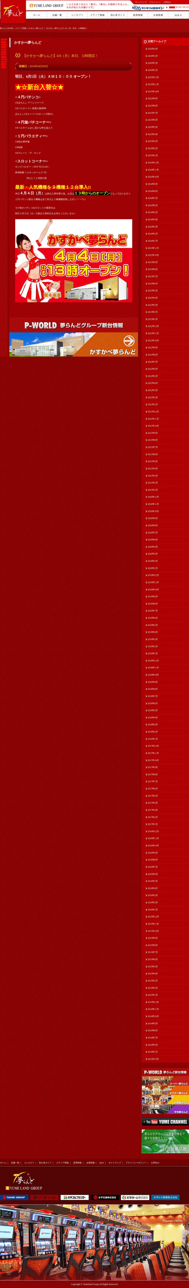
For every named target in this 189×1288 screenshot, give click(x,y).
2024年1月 (153, 241)
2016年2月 (153, 902)
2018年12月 (153, 660)
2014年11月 (153, 1009)
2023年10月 (153, 255)
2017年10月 (153, 760)
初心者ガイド (45, 1163)
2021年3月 (153, 475)
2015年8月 (153, 945)
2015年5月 (153, 966)
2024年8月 (153, 191)
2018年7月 (153, 696)
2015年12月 (153, 916)
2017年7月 (153, 781)
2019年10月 (153, 589)
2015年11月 (153, 924)
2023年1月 (153, 319)
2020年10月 (153, 511)
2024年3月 (153, 226)
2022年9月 (153, 347)
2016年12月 (153, 831)
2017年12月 (153, 746)
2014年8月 (153, 1030)
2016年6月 (153, 874)
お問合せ (167, 2)
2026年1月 (153, 70)
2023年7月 (153, 276)
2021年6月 (153, 454)
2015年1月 (153, 995)
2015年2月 (153, 988)
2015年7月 (153, 952)
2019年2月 (153, 646)
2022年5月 (153, 376)
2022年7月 (153, 362)
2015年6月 (153, 959)
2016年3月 (153, 895)
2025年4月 (153, 134)
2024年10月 (153, 176)
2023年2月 (153, 312)
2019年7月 (153, 610)
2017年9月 (153, 767)
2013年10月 (153, 1059)
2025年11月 (153, 84)
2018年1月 (153, 739)
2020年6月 (153, 539)
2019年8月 (153, 603)
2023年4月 (153, 297)
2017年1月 (153, 824)
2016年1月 (153, 909)
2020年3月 (153, 553)
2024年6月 (153, 205)
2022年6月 (153, 369)
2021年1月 (153, 490)
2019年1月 (153, 653)
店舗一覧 (15, 1163)
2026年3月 (153, 56)
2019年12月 (153, 575)
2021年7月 (153, 447)
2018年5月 (153, 710)
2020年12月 (153, 497)
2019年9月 (153, 596)
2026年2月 (153, 63)
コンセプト (29, 1163)
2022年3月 (153, 390)
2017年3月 (153, 810)
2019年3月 (153, 639)
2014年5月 (153, 1045)
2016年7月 (153, 867)
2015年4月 (153, 973)
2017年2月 (153, 817)
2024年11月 (153, 169)
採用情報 (77, 1163)
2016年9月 (153, 852)
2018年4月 (153, 717)
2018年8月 (153, 689)
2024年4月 (153, 219)
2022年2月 (153, 397)
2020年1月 (153, 568)
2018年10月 (153, 674)
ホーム (3, 1163)
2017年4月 (153, 803)
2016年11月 (153, 838)
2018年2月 (153, 731)
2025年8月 (153, 105)
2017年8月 (153, 774)
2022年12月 (153, 326)
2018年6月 (153, 703)
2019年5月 (153, 625)
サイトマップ (140, 2)
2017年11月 (153, 753)
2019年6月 (153, 618)
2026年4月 (153, 48)
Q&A (101, 1163)
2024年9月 (153, 184)
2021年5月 (153, 461)
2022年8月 (153, 354)
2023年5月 (153, 290)
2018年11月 (153, 667)
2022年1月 (153, 404)
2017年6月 (153, 788)
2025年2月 (153, 148)
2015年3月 (153, 980)
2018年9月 (153, 682)
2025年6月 (153, 120)
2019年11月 (153, 582)
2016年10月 (153, 845)
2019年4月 (153, 632)
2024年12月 (153, 162)
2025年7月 (153, 113)
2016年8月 (153, 859)
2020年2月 (153, 561)
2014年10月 (153, 1016)
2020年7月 (153, 532)
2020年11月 (153, 504)
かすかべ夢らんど (36, 28)
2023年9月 (153, 262)
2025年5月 (153, 127)
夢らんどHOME (6, 28)
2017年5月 (153, 796)
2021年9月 (153, 433)
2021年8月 (153, 440)
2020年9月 (153, 518)
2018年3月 (153, 724)
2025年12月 (153, 77)
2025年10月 (153, 91)
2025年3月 (153, 141)
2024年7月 (153, 198)
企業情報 (90, 1163)
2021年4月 (153, 468)
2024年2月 (153, 233)
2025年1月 (153, 155)
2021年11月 (153, 418)
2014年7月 (153, 1037)
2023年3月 (153, 305)
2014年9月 (153, 1023)
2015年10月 (153, 931)
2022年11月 (153, 333)
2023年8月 (153, 269)
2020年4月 (153, 546)
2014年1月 (153, 1052)
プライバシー (155, 2)
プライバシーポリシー (136, 1163)
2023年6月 (153, 283)
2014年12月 (153, 1002)
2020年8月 (153, 525)
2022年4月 (153, 383)
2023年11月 (153, 248)
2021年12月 (153, 411)
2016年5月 (153, 881)
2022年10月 (153, 340)
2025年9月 (153, 98)
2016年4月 (153, 888)
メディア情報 (20, 28)
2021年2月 (153, 482)
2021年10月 (153, 425)
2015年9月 (153, 938)
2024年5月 (153, 212)
